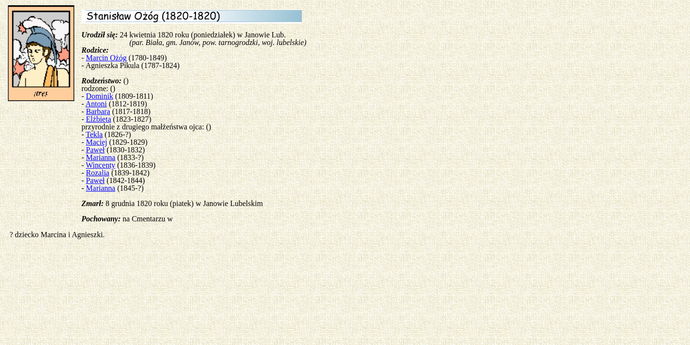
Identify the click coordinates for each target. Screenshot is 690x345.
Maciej (96, 142)
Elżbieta (98, 119)
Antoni (95, 104)
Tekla (94, 134)
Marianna (100, 157)
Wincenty (100, 165)
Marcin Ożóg (106, 58)
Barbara (98, 111)
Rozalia (97, 173)
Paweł (95, 150)
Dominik (99, 96)
